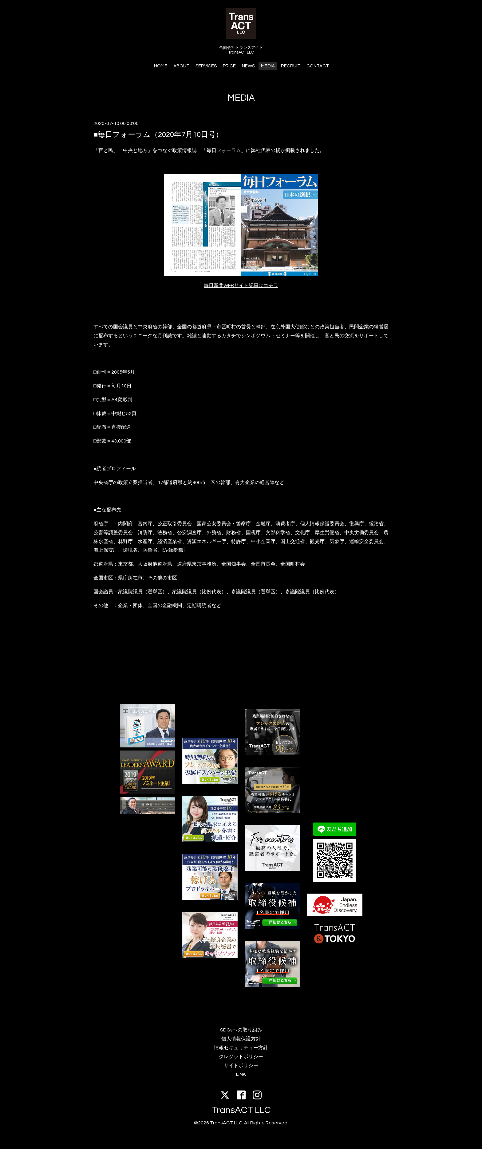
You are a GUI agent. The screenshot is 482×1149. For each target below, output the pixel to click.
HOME (160, 66)
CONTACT (317, 66)
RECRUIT (290, 66)
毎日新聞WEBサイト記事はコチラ (241, 285)
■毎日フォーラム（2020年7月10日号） (158, 134)
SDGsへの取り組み (241, 1029)
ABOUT (181, 66)
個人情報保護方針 (241, 1038)
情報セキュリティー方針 (241, 1047)
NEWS (248, 66)
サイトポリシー (241, 1065)
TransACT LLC (241, 1110)
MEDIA (268, 66)
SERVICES (206, 66)
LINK (241, 1074)
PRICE (229, 66)
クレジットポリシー (241, 1056)
